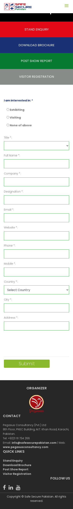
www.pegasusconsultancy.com (25, 447)
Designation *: (13, 191)
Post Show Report (15, 469)
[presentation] (33, 341)
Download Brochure (17, 465)
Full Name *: (12, 155)
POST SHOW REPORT (36, 61)
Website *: (11, 227)
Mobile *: (10, 264)
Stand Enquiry (13, 461)
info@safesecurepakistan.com (34, 443)
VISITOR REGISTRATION (36, 76)
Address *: (11, 318)
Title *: (8, 137)
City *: (8, 300)
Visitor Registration (17, 474)
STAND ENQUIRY (37, 29)
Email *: (9, 210)
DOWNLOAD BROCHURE (36, 45)
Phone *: (9, 246)
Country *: (11, 282)
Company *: (12, 173)
